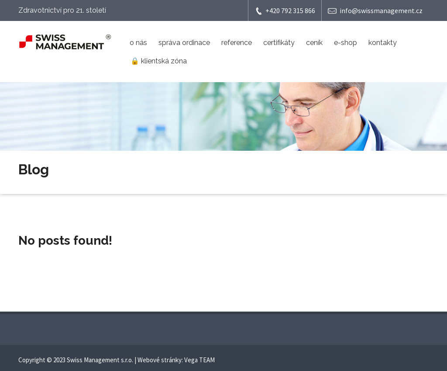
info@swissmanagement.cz (375, 10)
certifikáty (279, 42)
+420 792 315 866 (284, 10)
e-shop (345, 42)
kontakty (382, 42)
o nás (138, 42)
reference (236, 42)
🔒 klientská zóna (159, 61)
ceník (314, 42)
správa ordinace (184, 42)
